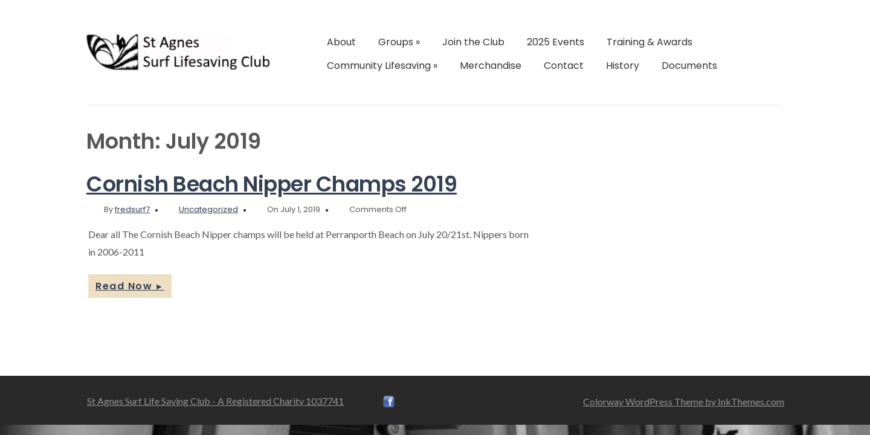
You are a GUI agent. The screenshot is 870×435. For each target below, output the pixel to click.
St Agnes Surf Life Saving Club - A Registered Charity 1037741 (215, 401)
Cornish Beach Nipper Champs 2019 (271, 184)
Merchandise (490, 65)
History (622, 65)
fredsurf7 (132, 209)
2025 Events (555, 42)
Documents (689, 65)
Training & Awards (649, 42)
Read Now (129, 286)
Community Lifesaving (382, 65)
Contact (564, 65)
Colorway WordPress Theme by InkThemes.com (683, 401)
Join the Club (473, 42)
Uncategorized (208, 209)
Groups (399, 42)
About (341, 42)
